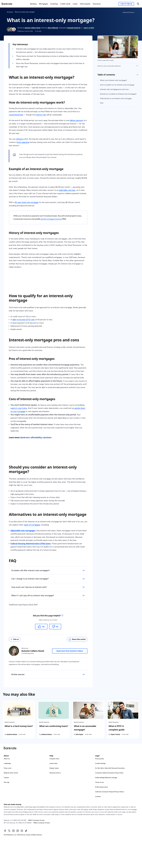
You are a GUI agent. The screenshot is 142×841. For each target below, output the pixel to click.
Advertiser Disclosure (128, 12)
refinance (20, 139)
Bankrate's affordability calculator (36, 437)
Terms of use (99, 782)
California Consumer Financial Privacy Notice (109, 792)
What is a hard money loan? (19, 726)
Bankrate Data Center (11, 773)
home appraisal (23, 142)
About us (7, 758)
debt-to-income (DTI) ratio (23, 320)
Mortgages (10, 12)
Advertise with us (55, 773)
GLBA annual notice (101, 787)
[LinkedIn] (17, 830)
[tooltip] (62, 615)
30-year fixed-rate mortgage (26, 202)
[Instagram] (13, 830)
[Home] (7, 4)
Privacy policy (99, 758)
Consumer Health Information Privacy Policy (109, 773)
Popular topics (54, 768)
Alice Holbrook (53, 28)
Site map (6, 782)
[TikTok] (26, 830)
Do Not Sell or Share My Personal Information (110, 768)
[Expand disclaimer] (137, 66)
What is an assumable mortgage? (85, 728)
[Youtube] (22, 830)
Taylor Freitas (115, 734)
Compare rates (54, 758)
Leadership (7, 763)
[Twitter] (9, 830)
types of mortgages (32, 525)
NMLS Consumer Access (36, 820)
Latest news (53, 763)
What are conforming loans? (53, 726)
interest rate (41, 115)
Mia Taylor (79, 734)
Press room (7, 768)
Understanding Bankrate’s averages (106, 777)
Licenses (98, 796)
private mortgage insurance (51, 219)
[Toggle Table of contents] (137, 75)
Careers (6, 777)
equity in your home (19, 408)
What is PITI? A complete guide (116, 728)
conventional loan (16, 115)
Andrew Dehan (12, 734)
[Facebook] (5, 830)
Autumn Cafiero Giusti (32, 28)
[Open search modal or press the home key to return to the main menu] (138, 3)
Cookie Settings (100, 763)
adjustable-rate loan (67, 190)
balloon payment (76, 120)
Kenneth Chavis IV (73, 28)
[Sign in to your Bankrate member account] (126, 4)
